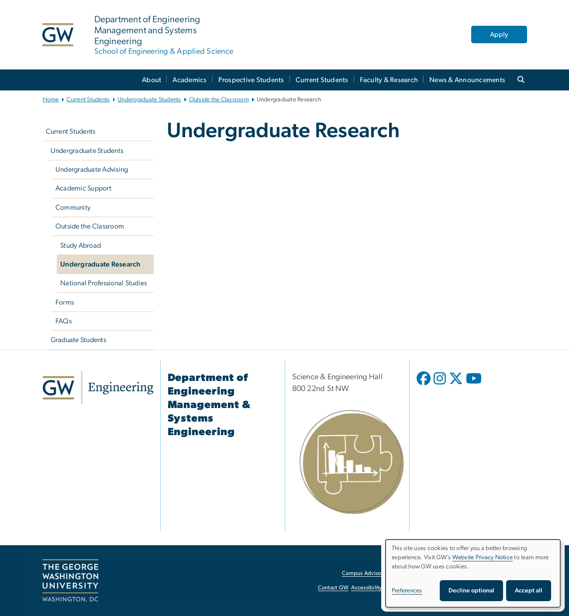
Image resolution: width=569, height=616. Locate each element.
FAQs (63, 321)
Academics (189, 79)
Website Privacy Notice (482, 557)
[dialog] (473, 573)
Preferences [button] (407, 591)
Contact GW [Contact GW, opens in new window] (333, 588)
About (151, 79)
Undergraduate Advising (91, 169)
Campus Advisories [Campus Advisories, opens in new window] (366, 573)
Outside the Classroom (219, 100)
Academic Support (83, 188)
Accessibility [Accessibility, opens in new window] (366, 588)
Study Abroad (80, 245)
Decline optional (471, 591)
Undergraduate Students (149, 100)
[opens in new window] (424, 384)
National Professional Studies (103, 283)
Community (72, 207)
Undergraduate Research (100, 264)
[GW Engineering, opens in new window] (98, 387)
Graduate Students (78, 339)
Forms (64, 302)
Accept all (528, 591)
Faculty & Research (389, 79)
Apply (499, 34)
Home (51, 100)
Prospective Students (251, 79)
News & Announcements (467, 79)
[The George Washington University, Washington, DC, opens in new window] (70, 580)
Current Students (322, 79)
